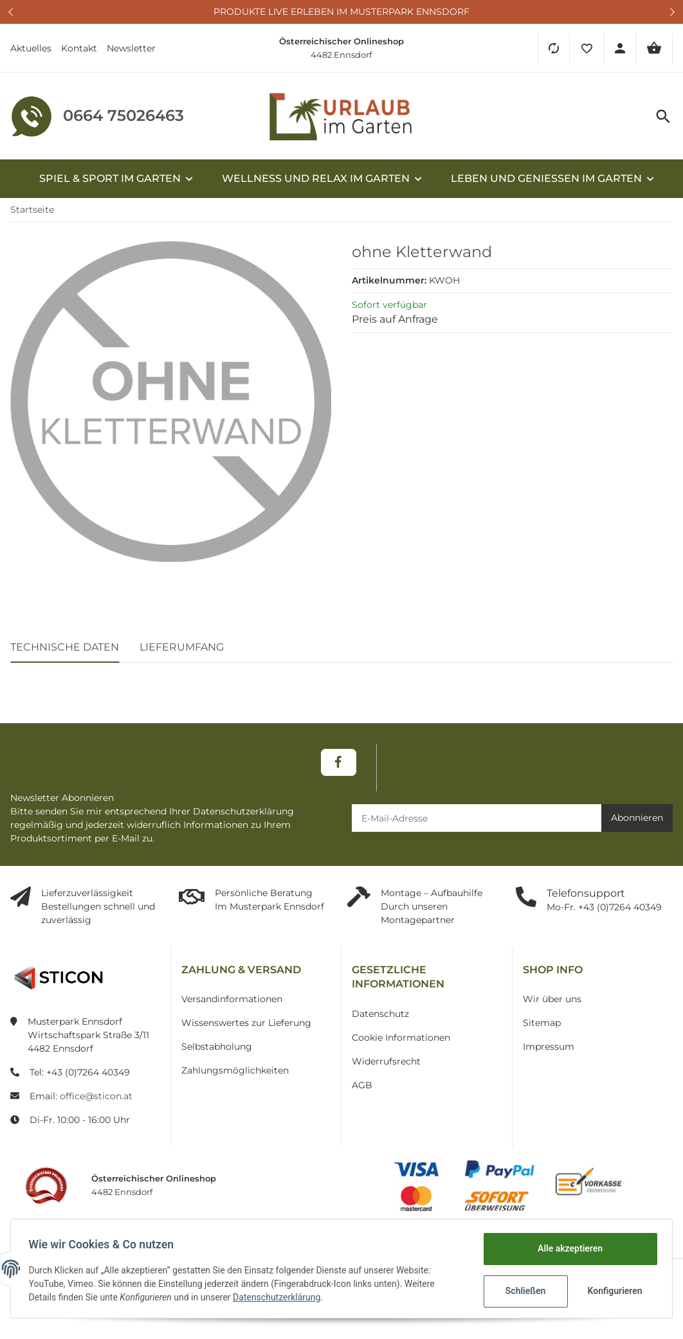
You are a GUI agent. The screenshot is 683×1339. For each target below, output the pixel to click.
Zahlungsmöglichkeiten (235, 1070)
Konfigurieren (613, 1291)
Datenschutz (380, 1014)
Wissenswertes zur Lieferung (246, 1023)
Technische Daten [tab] (64, 647)
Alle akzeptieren (566, 1248)
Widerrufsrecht (386, 1061)
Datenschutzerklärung (279, 1297)
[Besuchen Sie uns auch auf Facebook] (338, 762)
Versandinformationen (231, 999)
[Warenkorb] (654, 48)
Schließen (522, 1291)
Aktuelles (30, 48)
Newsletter (131, 48)
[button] (586, 48)
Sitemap (542, 1023)
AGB (362, 1085)
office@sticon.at (96, 1096)
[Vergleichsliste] (553, 48)
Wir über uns (552, 999)
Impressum (548, 1046)
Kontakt (79, 48)
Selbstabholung (216, 1046)
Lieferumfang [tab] (182, 647)
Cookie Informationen (401, 1037)
